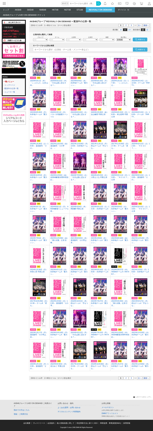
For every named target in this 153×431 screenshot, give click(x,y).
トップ (6, 10)
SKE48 (30, 10)
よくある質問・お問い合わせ (69, 408)
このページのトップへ (142, 397)
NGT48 (67, 10)
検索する (141, 50)
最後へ (146, 25)
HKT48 (55, 10)
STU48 (80, 10)
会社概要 (26, 423)
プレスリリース (39, 423)
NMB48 (42, 10)
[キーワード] (82, 3)
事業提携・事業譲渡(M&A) (110, 423)
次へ (139, 25)
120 (129, 30)
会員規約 (50, 423)
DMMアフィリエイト (110, 413)
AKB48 (18, 10)
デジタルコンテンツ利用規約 (69, 412)
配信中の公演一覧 (12, 88)
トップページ (10, 85)
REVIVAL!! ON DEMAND (100, 10)
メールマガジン (108, 407)
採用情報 (126, 423)
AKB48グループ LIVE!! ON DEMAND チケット (24, 15)
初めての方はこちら (21, 410)
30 (121, 30)
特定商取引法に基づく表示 (87, 423)
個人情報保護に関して (65, 423)
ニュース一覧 (10, 92)
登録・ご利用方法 (21, 414)
